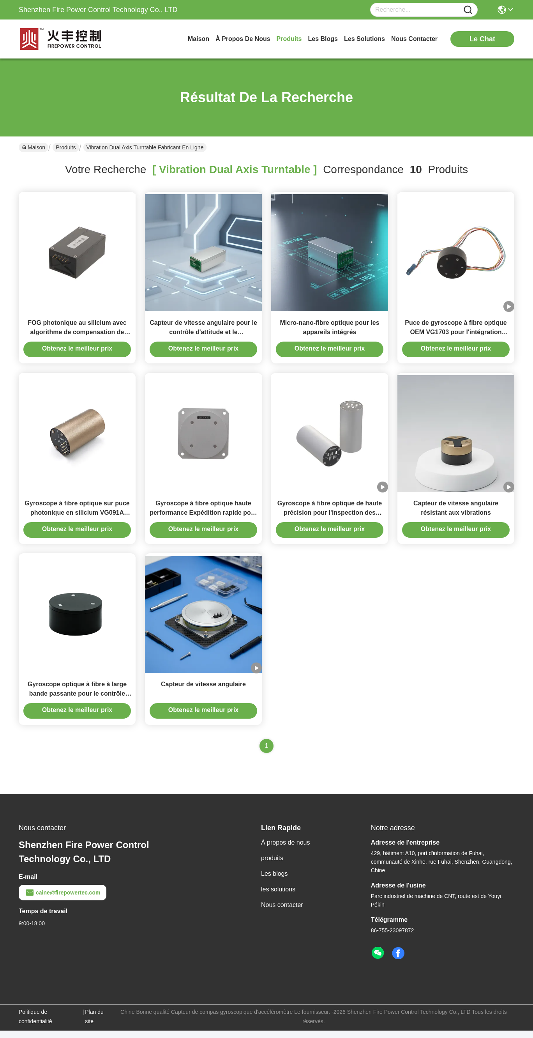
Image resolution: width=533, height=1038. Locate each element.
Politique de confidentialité (35, 1024)
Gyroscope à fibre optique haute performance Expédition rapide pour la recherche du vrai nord (203, 517)
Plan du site (94, 1024)
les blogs (323, 38)
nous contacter (414, 38)
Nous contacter (282, 912)
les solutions (364, 38)
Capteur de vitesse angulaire (203, 691)
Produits (66, 147)
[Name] (468, 10)
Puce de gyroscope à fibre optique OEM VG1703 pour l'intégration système (456, 334)
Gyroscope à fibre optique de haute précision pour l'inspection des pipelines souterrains (329, 517)
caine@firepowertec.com (62, 900)
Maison (198, 38)
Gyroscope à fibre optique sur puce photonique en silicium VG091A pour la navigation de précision (77, 517)
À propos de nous (242, 38)
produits (289, 38)
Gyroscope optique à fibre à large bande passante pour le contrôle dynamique (77, 701)
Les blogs (274, 881)
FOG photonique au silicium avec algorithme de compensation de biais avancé (77, 334)
